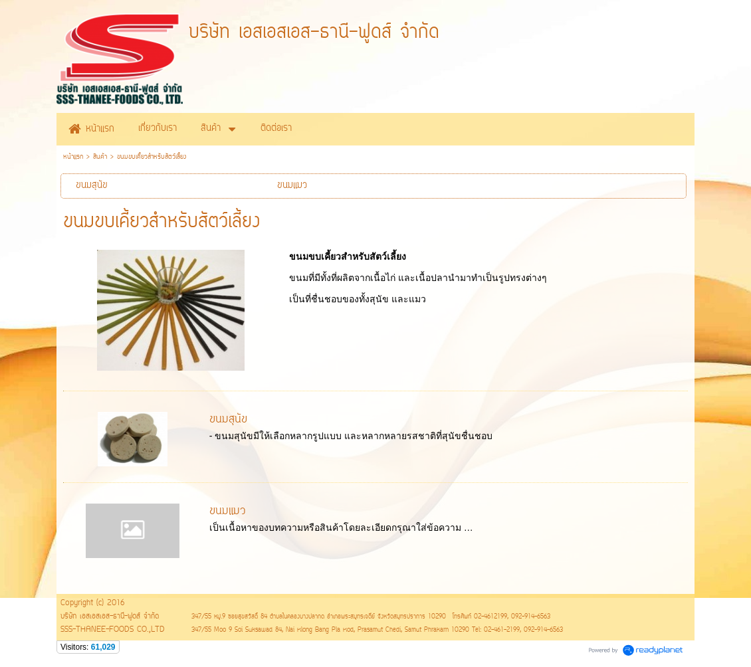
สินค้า (100, 157)
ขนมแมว (227, 511)
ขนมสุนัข (228, 420)
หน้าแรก (73, 157)
